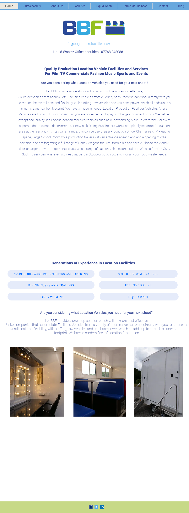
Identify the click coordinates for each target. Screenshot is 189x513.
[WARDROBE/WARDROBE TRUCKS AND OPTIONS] (51, 274)
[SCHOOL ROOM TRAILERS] (138, 274)
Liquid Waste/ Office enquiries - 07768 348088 (88, 52)
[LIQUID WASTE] (139, 296)
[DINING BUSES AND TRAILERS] (51, 285)
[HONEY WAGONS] (51, 296)
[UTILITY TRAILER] (138, 285)
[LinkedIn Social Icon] (102, 507)
